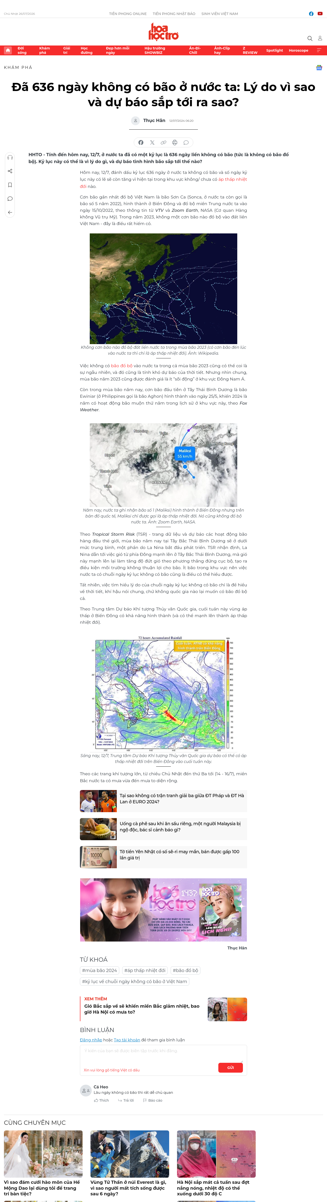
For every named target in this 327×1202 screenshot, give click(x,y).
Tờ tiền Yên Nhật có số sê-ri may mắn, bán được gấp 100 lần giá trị (180, 854)
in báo (175, 143)
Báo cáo (155, 1099)
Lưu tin (10, 185)
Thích (104, 1099)
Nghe (10, 157)
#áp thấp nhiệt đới (145, 970)
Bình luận (10, 199)
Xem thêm (319, 50)
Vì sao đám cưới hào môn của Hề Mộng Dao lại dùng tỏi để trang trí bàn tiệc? (42, 1187)
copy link (163, 143)
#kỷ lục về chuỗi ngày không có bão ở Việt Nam (134, 981)
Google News (319, 68)
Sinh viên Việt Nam (220, 14)
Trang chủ (8, 50)
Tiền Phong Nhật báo (174, 14)
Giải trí (66, 50)
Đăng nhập (91, 1039)
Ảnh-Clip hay (222, 50)
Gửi (230, 1067)
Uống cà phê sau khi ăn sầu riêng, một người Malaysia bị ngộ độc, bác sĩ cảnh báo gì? (181, 826)
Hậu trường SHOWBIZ (155, 50)
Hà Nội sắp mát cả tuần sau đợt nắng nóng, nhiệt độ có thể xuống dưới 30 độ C (213, 1187)
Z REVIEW (250, 50)
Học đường (86, 50)
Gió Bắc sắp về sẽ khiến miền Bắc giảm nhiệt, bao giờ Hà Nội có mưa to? (141, 1008)
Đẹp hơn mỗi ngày (117, 50)
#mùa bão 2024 (99, 970)
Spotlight (274, 50)
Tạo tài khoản (127, 1039)
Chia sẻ (10, 171)
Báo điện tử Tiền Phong (163, 32)
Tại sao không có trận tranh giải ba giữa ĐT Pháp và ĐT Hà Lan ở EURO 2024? (179, 798)
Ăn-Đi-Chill (195, 50)
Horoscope (298, 50)
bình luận (186, 143)
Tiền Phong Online (128, 14)
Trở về (10, 212)
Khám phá (44, 50)
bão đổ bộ (122, 365)
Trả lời (128, 1099)
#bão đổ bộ (185, 970)
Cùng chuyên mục (35, 1122)
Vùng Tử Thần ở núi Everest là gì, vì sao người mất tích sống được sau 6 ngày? (128, 1187)
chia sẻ (141, 143)
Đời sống (22, 50)
